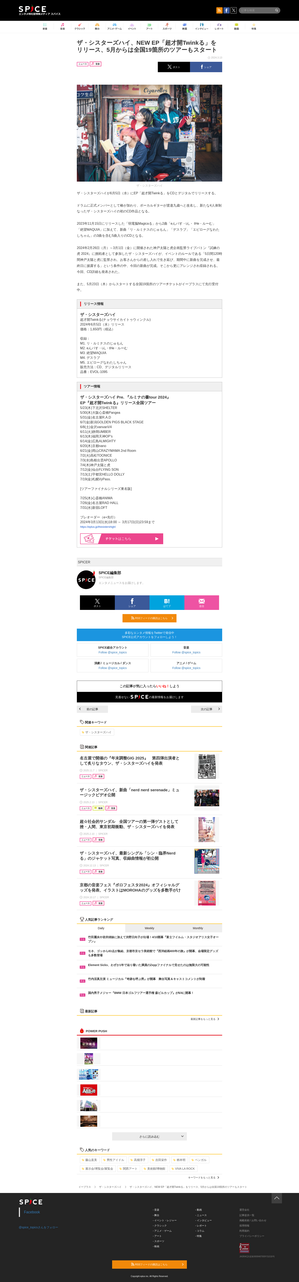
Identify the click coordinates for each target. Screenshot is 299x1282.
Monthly (198, 928)
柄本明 (179, 1160)
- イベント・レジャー (165, 1220)
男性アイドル (113, 1160)
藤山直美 (89, 1160)
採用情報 (244, 1225)
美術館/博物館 (154, 1168)
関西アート (128, 1168)
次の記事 (210, 709)
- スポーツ (158, 1241)
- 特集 (198, 1236)
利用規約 (244, 1230)
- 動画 (198, 1209)
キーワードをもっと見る (203, 1177)
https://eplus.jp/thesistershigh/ (98, 526)
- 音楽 (156, 1209)
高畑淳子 (138, 1160)
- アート (157, 1236)
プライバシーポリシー (251, 1236)
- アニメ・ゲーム (162, 1230)
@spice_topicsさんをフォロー (38, 1227)
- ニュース (201, 1215)
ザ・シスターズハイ (97, 732)
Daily (101, 928)
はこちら (132, 538)
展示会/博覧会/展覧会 (97, 1168)
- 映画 (156, 1246)
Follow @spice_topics (113, 652)
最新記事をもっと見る (205, 1019)
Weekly (149, 928)
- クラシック (160, 1225)
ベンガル (199, 1160)
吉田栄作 (159, 1160)
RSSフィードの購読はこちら (152, 618)
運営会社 (244, 1209)
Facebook (32, 1212)
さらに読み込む (161, 1136)
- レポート (201, 1225)
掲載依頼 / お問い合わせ (252, 1220)
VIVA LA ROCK (183, 1168)
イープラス (84, 1186)
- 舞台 (156, 1215)
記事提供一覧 (246, 1215)
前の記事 (88, 709)
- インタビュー (203, 1220)
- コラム (199, 1230)
